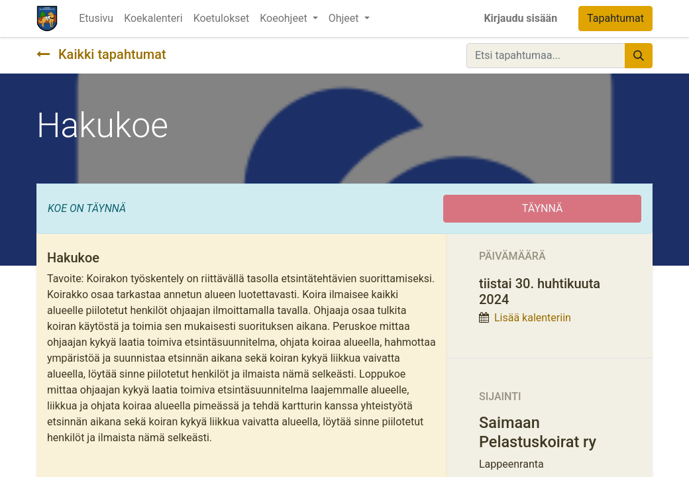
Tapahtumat (615, 18)
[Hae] (639, 55)
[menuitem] (96, 18)
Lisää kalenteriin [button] (532, 317)
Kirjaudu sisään (520, 18)
